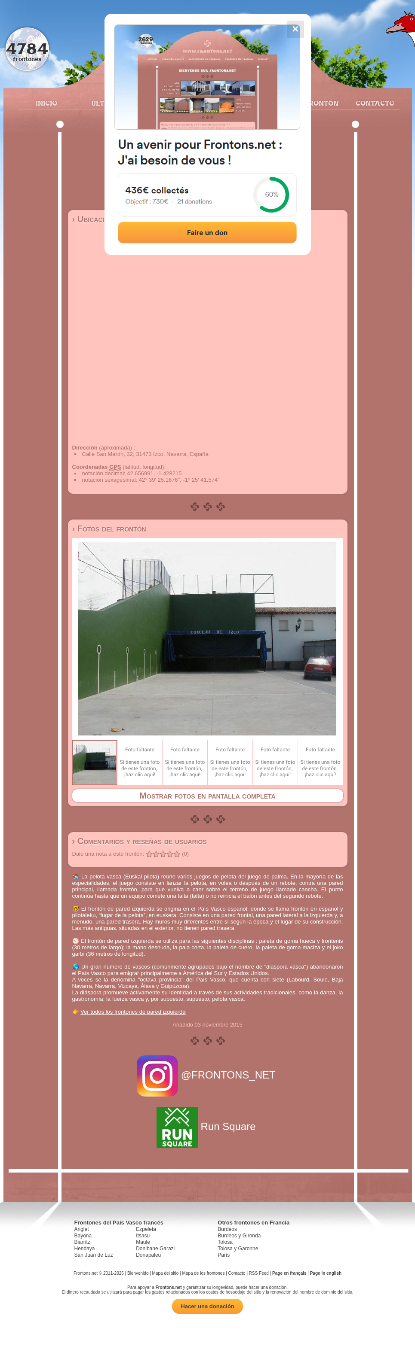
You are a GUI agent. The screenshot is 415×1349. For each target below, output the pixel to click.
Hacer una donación (207, 1306)
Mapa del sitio (165, 1273)
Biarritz (82, 1242)
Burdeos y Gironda (239, 1236)
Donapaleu (148, 1255)
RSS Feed (259, 1273)
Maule (143, 1242)
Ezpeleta (146, 1229)
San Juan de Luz (93, 1255)
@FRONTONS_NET (207, 1075)
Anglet (81, 1229)
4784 (27, 48)
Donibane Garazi (155, 1249)
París (224, 1255)
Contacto (371, 103)
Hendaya (84, 1249)
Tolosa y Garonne (238, 1249)
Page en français (289, 1273)
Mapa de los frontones (203, 1273)
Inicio (46, 103)
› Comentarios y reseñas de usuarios (139, 841)
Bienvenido (137, 1273)
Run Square (207, 1126)
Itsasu (143, 1236)
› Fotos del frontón (109, 528)
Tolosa (225, 1242)
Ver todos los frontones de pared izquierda (132, 1012)
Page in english (325, 1273)
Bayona (83, 1236)
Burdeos (227, 1229)
